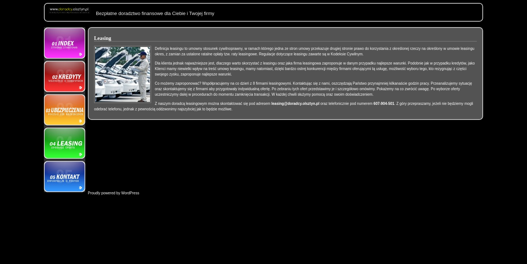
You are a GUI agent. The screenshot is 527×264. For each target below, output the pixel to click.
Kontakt (64, 175)
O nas (64, 43)
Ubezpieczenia (64, 109)
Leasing (64, 142)
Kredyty (64, 76)
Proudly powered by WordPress (113, 193)
